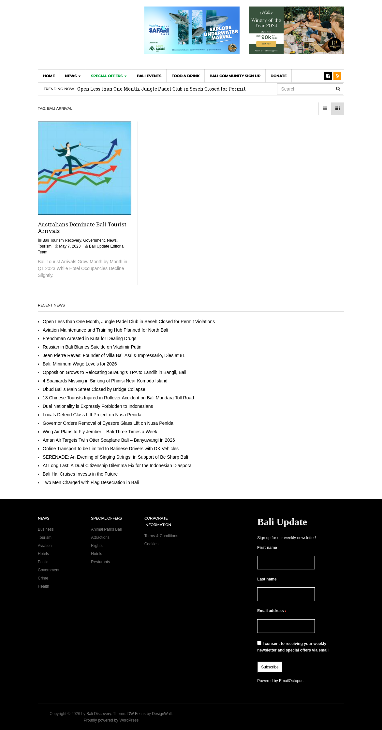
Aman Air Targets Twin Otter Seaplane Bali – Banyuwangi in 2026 (109, 440)
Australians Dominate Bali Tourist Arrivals (82, 227)
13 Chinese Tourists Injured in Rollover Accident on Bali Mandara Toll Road (118, 397)
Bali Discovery (98, 713)
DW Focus (136, 713)
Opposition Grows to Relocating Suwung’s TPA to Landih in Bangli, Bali (114, 372)
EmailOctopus (291, 681)
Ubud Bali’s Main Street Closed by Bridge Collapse (94, 389)
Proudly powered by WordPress (111, 720)
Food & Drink (185, 76)
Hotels (43, 553)
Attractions (100, 537)
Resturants (100, 562)
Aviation (44, 545)
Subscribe (269, 667)
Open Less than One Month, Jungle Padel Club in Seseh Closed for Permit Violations (129, 321)
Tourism (44, 246)
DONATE (278, 76)
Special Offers (109, 76)
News (73, 76)
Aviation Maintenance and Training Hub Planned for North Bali (105, 330)
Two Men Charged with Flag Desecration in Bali (91, 482)
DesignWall (161, 713)
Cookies (151, 544)
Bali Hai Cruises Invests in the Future (80, 474)
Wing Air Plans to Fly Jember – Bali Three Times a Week (100, 431)
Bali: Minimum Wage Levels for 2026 (80, 363)
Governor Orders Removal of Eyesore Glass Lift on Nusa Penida (108, 423)
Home (49, 76)
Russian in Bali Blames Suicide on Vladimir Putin (92, 347)
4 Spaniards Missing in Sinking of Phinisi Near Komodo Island (105, 380)
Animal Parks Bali (106, 529)
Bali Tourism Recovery (61, 240)
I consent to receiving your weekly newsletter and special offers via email (293, 646)
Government (94, 240)
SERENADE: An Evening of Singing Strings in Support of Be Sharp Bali (115, 457)
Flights (96, 545)
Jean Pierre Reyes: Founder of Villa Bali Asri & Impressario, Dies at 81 (114, 355)
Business (46, 529)
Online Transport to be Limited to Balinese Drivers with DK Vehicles (111, 448)
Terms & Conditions (161, 536)
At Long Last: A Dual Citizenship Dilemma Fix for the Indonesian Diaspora (118, 465)
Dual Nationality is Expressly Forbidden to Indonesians (98, 406)
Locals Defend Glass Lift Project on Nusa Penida (92, 414)
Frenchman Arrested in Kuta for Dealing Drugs (89, 338)
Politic (43, 562)
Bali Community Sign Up (235, 76)
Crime (43, 578)
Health (43, 586)
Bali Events (149, 76)
